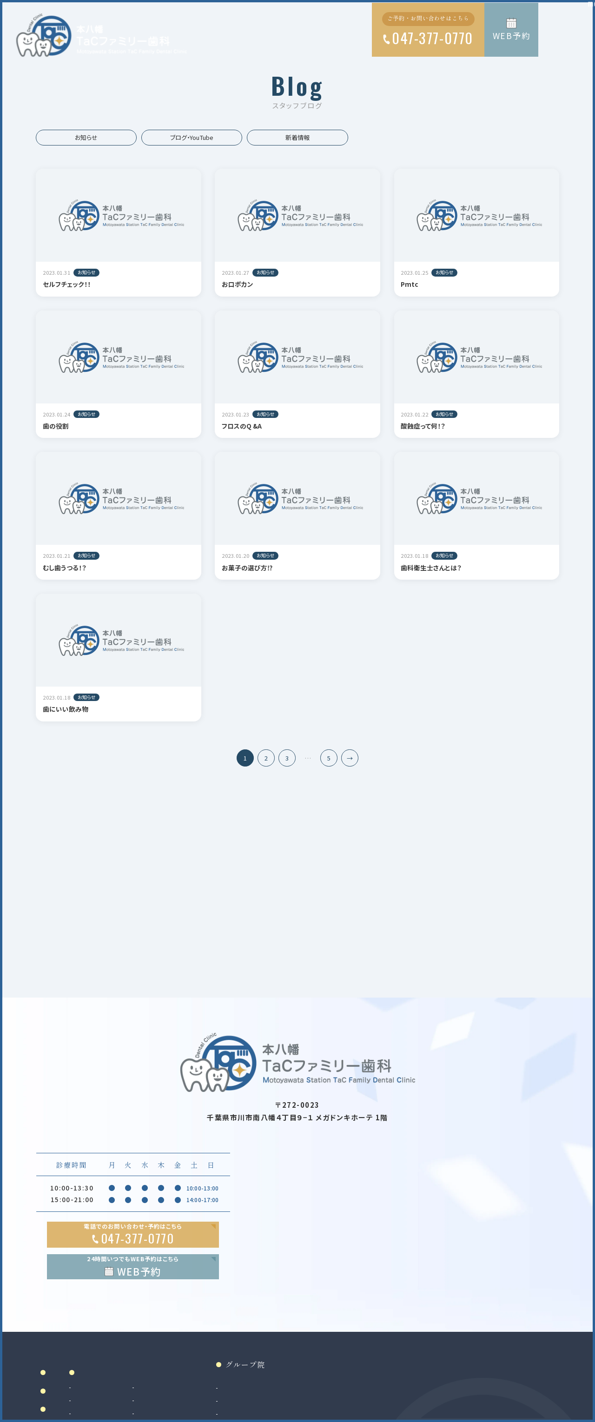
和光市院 (356, 1408)
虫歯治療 (175, 1408)
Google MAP (512, 1323)
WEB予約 (511, 35)
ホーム (62, 1392)
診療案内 (183, 1392)
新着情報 (297, 137)
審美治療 (255, 1408)
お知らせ (86, 137)
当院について (74, 1411)
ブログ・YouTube (191, 137)
